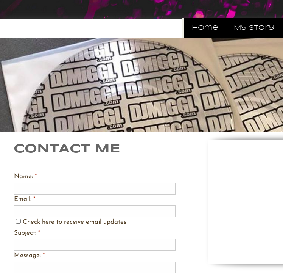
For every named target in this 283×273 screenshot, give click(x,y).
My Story (254, 28)
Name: (25, 176)
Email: (25, 199)
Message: (29, 255)
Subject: (27, 233)
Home (205, 28)
